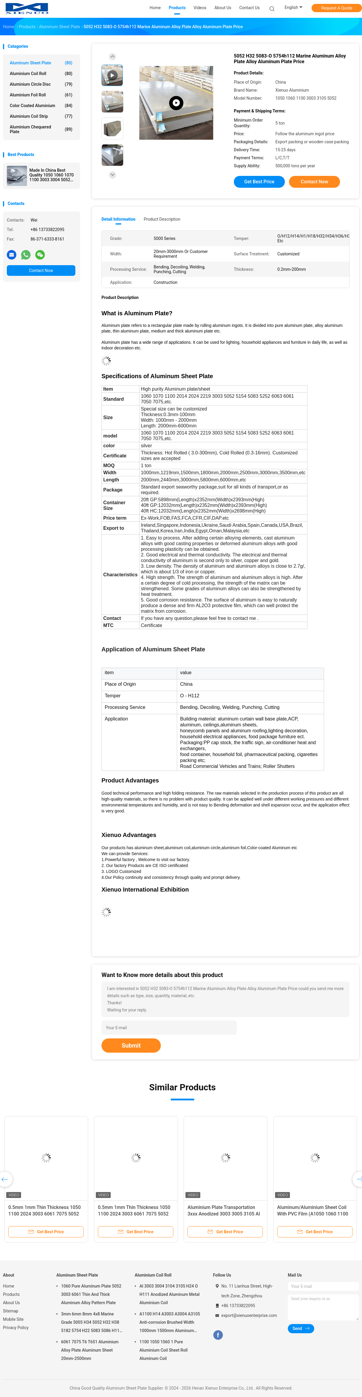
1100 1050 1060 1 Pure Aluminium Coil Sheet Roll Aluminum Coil (163, 1350)
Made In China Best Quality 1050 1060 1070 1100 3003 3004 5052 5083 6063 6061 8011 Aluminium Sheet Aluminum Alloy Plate (51, 175)
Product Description (162, 219)
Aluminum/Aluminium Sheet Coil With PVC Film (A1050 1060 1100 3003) (312, 1214)
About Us (11, 1302)
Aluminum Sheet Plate (41, 63)
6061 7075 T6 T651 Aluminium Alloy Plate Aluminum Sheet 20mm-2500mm (90, 1350)
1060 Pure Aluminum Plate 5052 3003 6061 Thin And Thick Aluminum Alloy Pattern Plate (91, 1294)
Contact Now (41, 270)
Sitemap (10, 1311)
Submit (131, 1045)
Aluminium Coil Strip (41, 116)
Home (8, 1286)
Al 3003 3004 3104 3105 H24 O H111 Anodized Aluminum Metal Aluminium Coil (169, 1294)
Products (11, 1294)
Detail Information (118, 219)
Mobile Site (13, 1319)
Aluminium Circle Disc (41, 84)
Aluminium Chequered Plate (41, 129)
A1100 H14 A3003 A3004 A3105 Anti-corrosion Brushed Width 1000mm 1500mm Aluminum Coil (169, 1323)
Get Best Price (259, 181)
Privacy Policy (15, 1327)
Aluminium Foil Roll (41, 95)
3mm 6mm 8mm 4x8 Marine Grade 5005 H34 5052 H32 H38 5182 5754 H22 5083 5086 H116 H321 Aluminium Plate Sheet (91, 1323)
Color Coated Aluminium (41, 106)
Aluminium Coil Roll (41, 74)
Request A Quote (336, 8)
